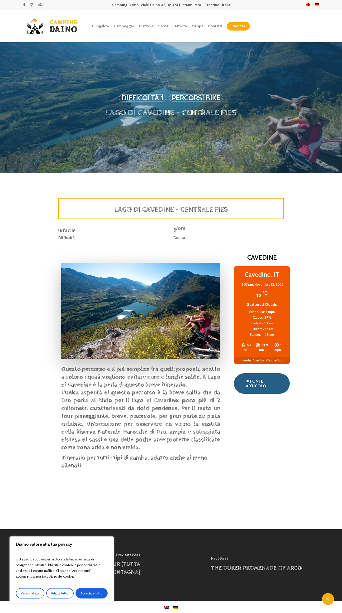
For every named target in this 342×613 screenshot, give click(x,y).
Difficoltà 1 (142, 98)
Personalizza (30, 593)
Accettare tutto (92, 593)
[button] (262, 383)
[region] (62, 569)
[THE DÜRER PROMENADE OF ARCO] (256, 565)
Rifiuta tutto (59, 593)
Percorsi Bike (196, 98)
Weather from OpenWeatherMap (262, 360)
